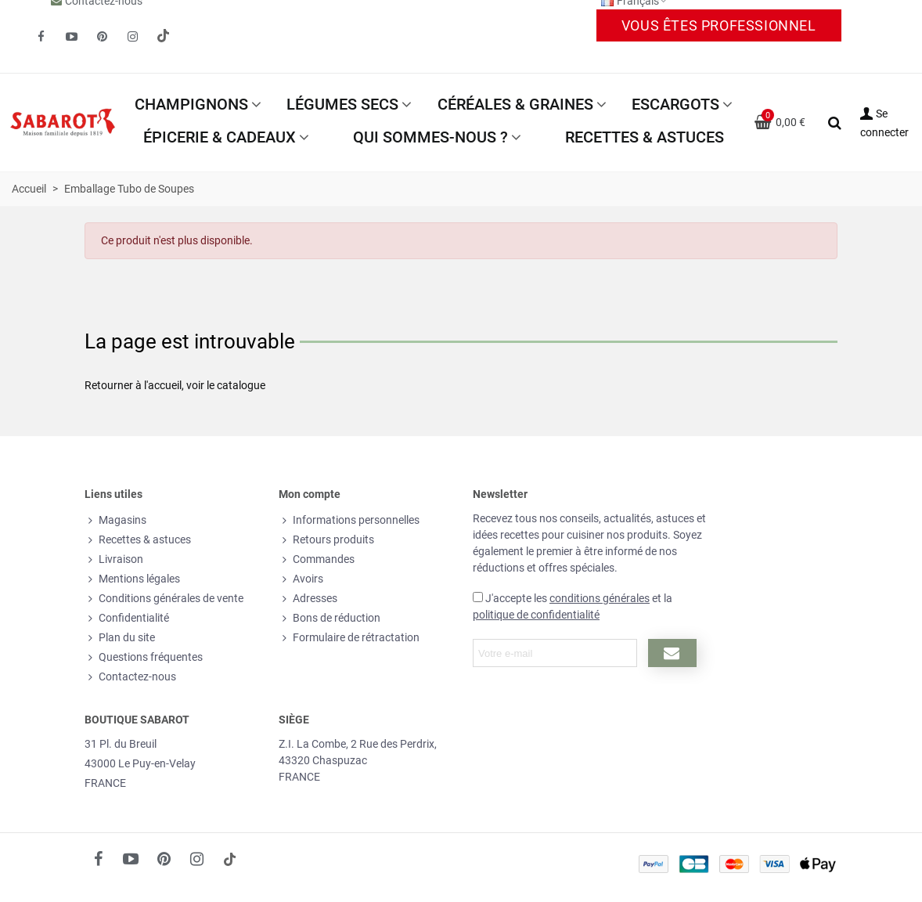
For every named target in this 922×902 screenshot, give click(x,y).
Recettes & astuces (644, 137)
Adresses (308, 598)
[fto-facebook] (40, 36)
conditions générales (599, 598)
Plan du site (120, 638)
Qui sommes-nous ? (430, 137)
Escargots (675, 104)
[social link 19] (162, 36)
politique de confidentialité (536, 614)
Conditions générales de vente (164, 598)
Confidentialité (127, 618)
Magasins (115, 520)
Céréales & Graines (515, 104)
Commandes (317, 559)
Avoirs (301, 579)
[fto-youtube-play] (71, 36)
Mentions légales (132, 579)
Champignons (191, 104)
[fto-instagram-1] (132, 36)
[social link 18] (229, 859)
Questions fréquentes (144, 657)
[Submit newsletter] (672, 653)
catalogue (241, 385)
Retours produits (326, 540)
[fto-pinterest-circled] (101, 36)
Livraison (114, 559)
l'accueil (163, 385)
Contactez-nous (130, 677)
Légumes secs (342, 104)
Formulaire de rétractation (349, 638)
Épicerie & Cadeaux (219, 137)
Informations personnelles (349, 520)
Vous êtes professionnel (718, 25)
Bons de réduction (329, 618)
